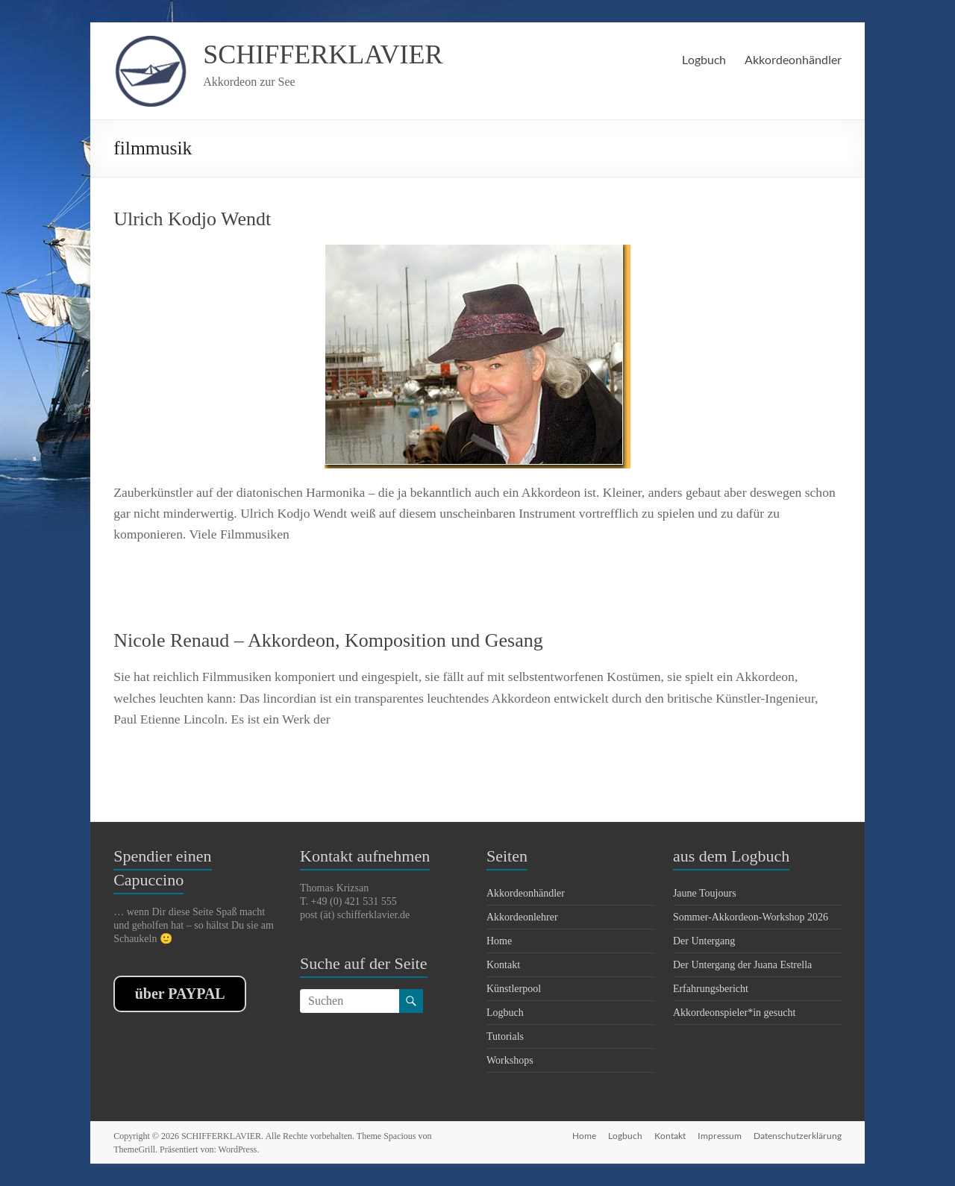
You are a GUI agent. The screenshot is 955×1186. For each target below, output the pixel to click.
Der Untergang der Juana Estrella (742, 964)
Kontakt (503, 964)
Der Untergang (704, 941)
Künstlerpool (513, 988)
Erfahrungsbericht (710, 988)
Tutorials (505, 1036)
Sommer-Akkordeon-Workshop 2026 (750, 917)
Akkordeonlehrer (522, 917)
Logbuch (704, 59)
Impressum (720, 1135)
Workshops (509, 1060)
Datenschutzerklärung (798, 1135)
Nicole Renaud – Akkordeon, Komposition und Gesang (328, 640)
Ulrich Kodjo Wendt (192, 219)
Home (499, 941)
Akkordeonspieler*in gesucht (734, 1012)
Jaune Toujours (704, 893)
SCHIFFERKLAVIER (322, 54)
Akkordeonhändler (793, 59)
